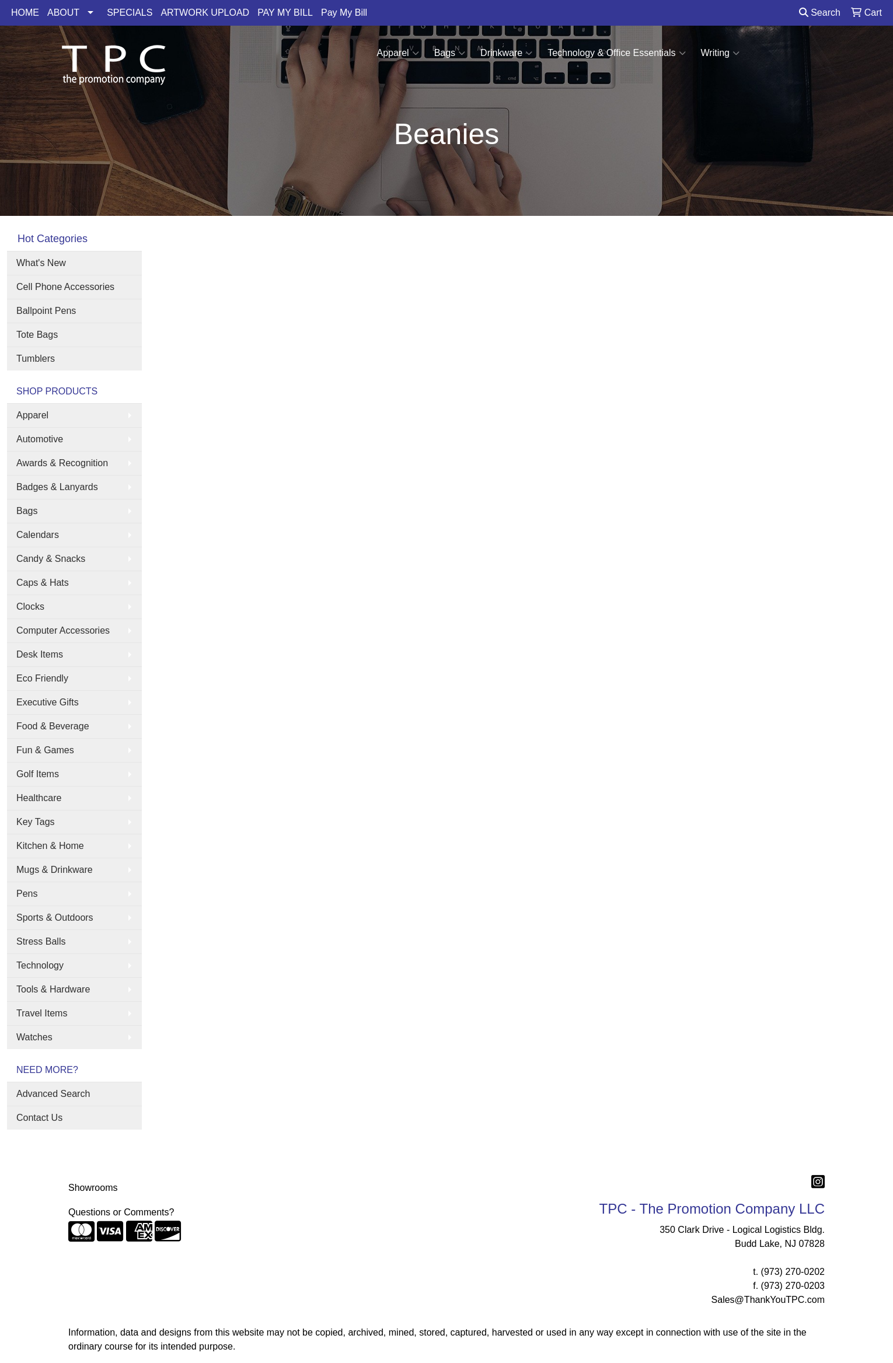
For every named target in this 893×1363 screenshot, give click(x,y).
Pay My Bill (344, 13)
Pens (26, 894)
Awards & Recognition (62, 463)
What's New (41, 263)
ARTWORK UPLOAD (205, 13)
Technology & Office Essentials (616, 53)
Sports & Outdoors (54, 917)
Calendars (37, 535)
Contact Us (39, 1118)
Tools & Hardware (53, 989)
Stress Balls (40, 941)
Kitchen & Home (50, 846)
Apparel (397, 53)
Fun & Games (45, 750)
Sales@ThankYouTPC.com (768, 1300)
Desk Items (39, 654)
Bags (449, 53)
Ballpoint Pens (46, 311)
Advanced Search (53, 1094)
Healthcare (38, 798)
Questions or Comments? (121, 1212)
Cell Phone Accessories (65, 287)
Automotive (39, 439)
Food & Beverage (52, 726)
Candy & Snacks (50, 559)
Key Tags (35, 822)
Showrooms (92, 1188)
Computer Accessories (63, 630)
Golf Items (37, 774)
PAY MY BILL (285, 13)
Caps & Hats (42, 583)
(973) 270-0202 (793, 1272)
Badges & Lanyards (57, 487)
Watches (34, 1037)
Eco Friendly (42, 678)
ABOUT (63, 13)
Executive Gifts (47, 702)
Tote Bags (37, 335)
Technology (40, 965)
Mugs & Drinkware (54, 870)
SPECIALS (129, 13)
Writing (720, 53)
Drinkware (506, 53)
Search (819, 13)
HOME (25, 13)
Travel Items (41, 1013)
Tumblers (35, 359)
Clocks (30, 606)
